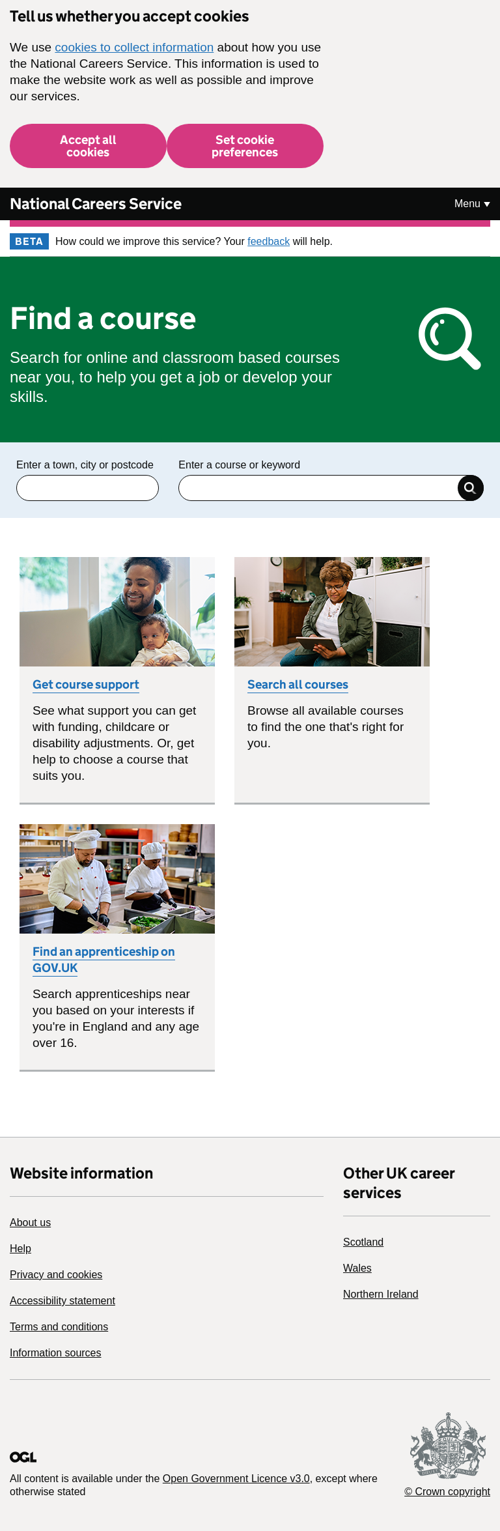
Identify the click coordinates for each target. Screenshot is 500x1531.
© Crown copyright (447, 1491)
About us (30, 1222)
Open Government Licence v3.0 (236, 1478)
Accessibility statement (62, 1300)
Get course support (86, 684)
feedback (268, 241)
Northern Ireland (381, 1294)
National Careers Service (96, 203)
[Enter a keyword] (331, 488)
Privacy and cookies (56, 1274)
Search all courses (297, 684)
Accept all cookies (88, 146)
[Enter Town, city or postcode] (87, 488)
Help (20, 1248)
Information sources (56, 1352)
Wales (357, 1268)
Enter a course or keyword (239, 464)
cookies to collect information (134, 47)
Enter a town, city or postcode (85, 464)
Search (471, 488)
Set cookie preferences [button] (245, 146)
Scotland (363, 1242)
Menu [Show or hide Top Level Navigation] (467, 203)
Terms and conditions (59, 1326)
